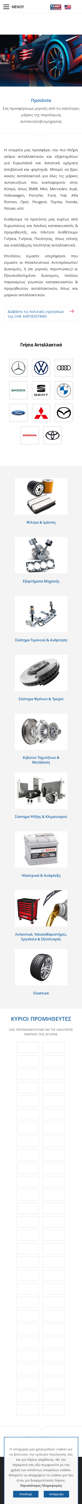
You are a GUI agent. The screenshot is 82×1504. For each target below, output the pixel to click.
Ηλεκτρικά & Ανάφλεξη (41, 875)
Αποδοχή (25, 1494)
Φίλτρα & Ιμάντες (41, 522)
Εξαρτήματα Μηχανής (41, 581)
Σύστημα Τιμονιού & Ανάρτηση (41, 640)
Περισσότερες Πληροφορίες (41, 1485)
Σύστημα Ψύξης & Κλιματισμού (41, 816)
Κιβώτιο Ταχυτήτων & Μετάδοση (41, 760)
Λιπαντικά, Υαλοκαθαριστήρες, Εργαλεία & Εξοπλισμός (41, 936)
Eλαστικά (41, 993)
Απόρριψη (56, 1494)
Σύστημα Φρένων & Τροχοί (41, 699)
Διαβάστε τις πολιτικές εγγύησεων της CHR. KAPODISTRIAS (36, 314)
